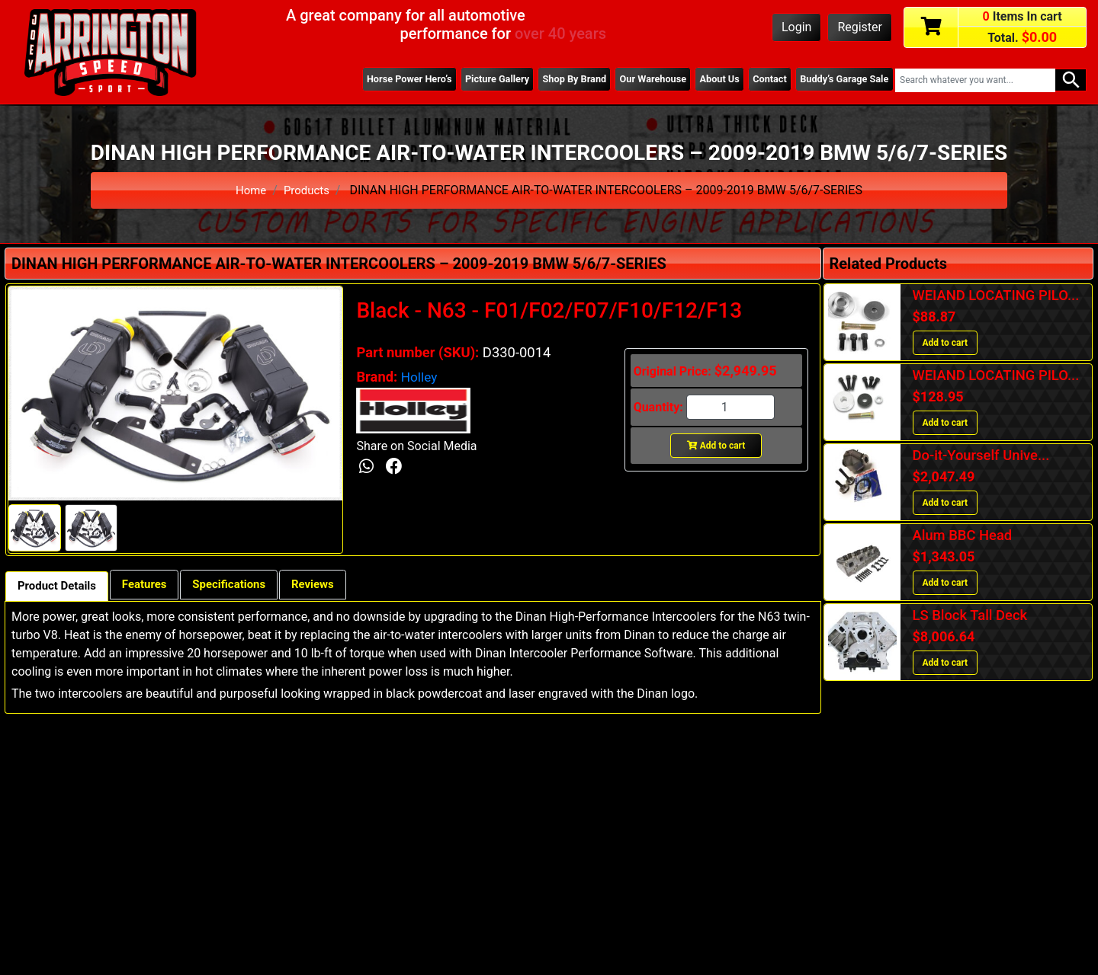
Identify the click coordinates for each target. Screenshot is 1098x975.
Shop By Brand (553, 80)
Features (154, 585)
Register (859, 27)
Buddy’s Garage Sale (841, 80)
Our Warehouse (637, 80)
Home (249, 190)
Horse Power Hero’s (377, 80)
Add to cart (716, 445)
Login (796, 27)
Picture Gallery (470, 80)
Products (307, 190)
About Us (707, 80)
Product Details (60, 587)
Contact (761, 80)
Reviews (334, 585)
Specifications (244, 585)
